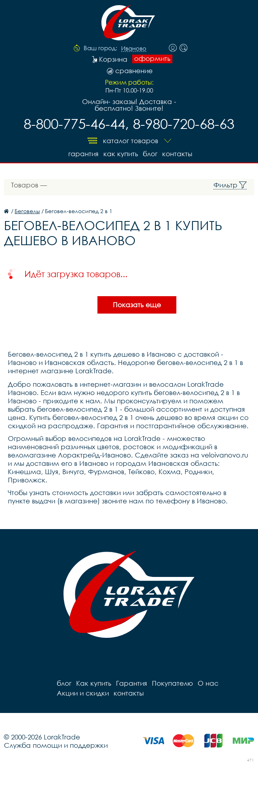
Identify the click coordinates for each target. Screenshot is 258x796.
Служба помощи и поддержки (56, 745)
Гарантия (83, 153)
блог (150, 153)
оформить (152, 58)
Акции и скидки (83, 693)
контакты (177, 153)
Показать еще (137, 305)
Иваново (133, 48)
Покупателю (172, 683)
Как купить (120, 153)
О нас (208, 683)
